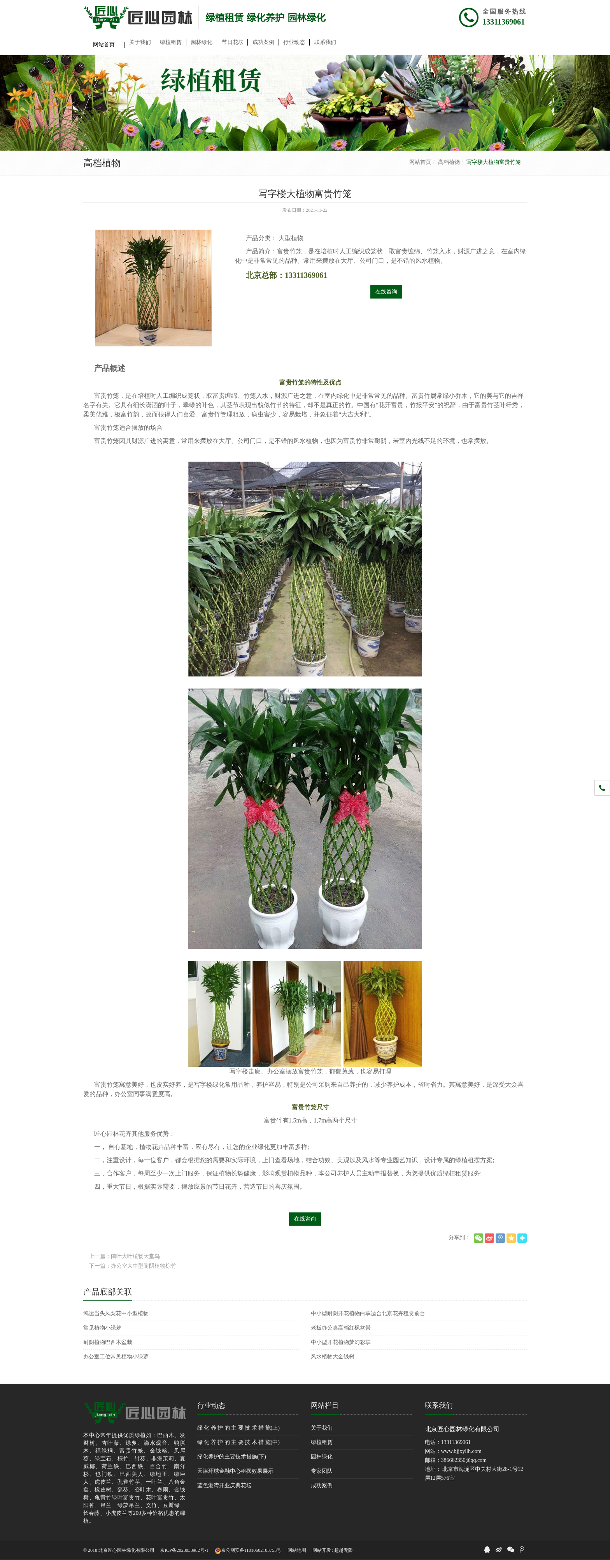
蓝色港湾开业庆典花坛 (224, 1485)
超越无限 (343, 1550)
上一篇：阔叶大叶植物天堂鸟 (124, 1256)
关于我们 (322, 1428)
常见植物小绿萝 (102, 1328)
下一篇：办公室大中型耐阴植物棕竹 (132, 1266)
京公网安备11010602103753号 (248, 1551)
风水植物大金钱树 (332, 1357)
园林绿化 (322, 1457)
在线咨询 (386, 292)
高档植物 (449, 162)
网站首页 (420, 162)
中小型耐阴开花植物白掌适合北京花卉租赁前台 (368, 1313)
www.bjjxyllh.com (461, 1451)
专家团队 (322, 1471)
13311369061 (503, 22)
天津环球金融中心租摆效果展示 (235, 1471)
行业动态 (211, 1405)
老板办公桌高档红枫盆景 (341, 1328)
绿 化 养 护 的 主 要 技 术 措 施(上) (238, 1428)
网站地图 (296, 1550)
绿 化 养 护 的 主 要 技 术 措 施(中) (238, 1442)
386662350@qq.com (464, 1460)
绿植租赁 (322, 1442)
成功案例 (322, 1485)
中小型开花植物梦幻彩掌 (341, 1342)
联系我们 (439, 1405)
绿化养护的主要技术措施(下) (231, 1457)
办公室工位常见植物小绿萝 (116, 1357)
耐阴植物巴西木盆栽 (107, 1342)
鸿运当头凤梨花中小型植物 (116, 1313)
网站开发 (321, 1550)
